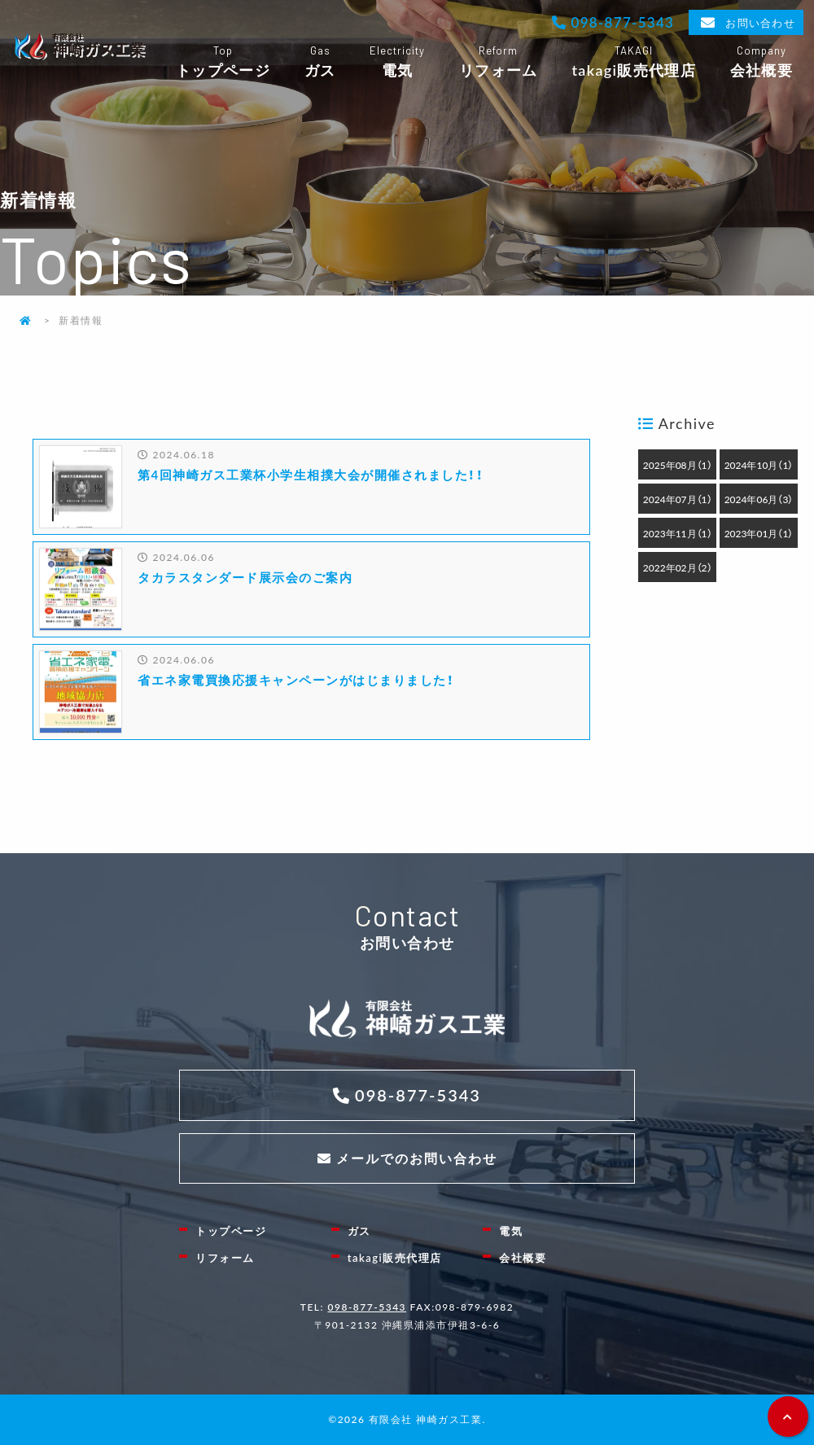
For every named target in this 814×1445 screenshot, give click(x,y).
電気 (396, 62)
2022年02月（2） (677, 567)
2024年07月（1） (677, 499)
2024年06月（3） (759, 499)
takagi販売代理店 (633, 62)
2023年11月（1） (677, 533)
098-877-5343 (620, 21)
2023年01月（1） (759, 533)
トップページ (223, 62)
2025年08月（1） (677, 465)
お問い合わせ (759, 22)
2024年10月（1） (759, 465)
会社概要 (761, 62)
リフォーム (497, 62)
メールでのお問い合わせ (416, 1157)
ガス (319, 62)
